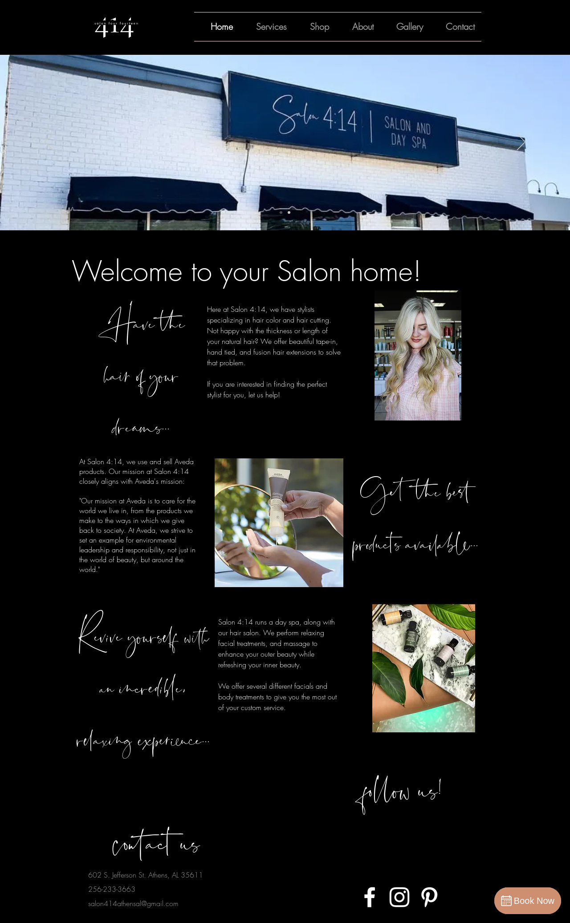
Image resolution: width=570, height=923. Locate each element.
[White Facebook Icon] (369, 897)
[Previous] (49, 142)
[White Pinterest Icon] (429, 897)
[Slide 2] (289, 212)
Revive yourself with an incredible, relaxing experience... (143, 687)
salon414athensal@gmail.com (133, 903)
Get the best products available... (415, 517)
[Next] (521, 142)
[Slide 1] (281, 212)
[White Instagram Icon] (399, 897)
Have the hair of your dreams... (141, 374)
